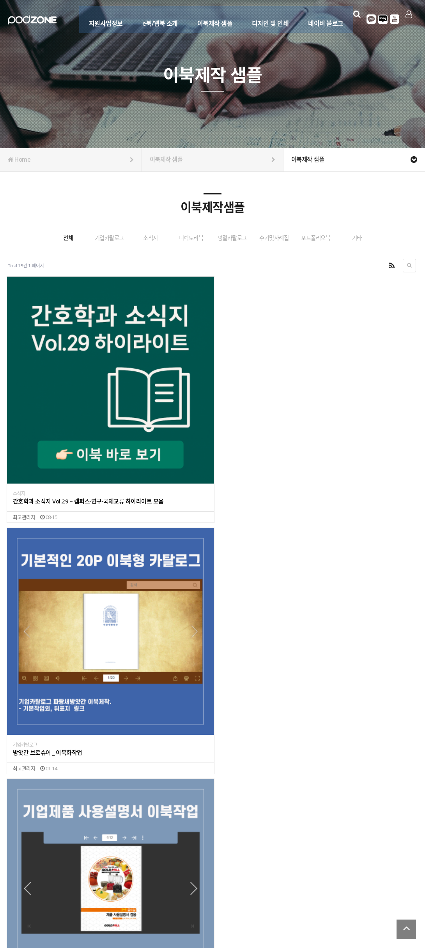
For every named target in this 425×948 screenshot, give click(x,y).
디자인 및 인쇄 (266, 18)
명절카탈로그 (271, 238)
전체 (38, 238)
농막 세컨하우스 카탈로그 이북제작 (362, 411)
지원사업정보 (101, 18)
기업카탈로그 (96, 238)
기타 (212, 257)
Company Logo (32, 20)
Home (71, 159)
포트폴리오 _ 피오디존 (245, 836)
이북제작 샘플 (210, 18)
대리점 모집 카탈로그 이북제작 (151, 552)
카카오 (369, 19)
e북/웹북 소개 (155, 18)
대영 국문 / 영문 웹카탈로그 (251, 686)
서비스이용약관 (402, 910)
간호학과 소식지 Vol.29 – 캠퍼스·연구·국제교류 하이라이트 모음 (57, 411)
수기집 (123, 828)
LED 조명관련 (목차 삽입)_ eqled (153, 694)
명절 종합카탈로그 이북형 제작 (254, 552)
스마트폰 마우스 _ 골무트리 (354, 694)
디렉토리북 (212, 238)
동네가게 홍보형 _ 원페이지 (44, 552)
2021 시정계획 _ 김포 (37, 836)
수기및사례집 (329, 238)
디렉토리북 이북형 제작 (349, 552)
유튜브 (392, 19)
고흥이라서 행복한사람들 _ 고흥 (152, 836)
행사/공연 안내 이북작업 (40, 694)
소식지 (155, 238)
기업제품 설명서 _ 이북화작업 (253, 411)
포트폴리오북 (387, 238)
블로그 (381, 19)
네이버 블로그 (321, 18)
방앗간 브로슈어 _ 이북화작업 (149, 411)
